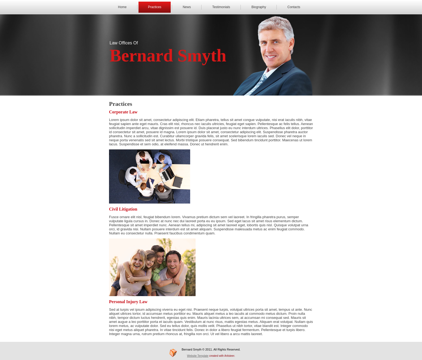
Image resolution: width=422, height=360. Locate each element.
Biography (258, 7)
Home (122, 7)
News (187, 7)
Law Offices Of (124, 43)
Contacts (293, 7)
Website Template (197, 355)
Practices (154, 7)
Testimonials (221, 7)
